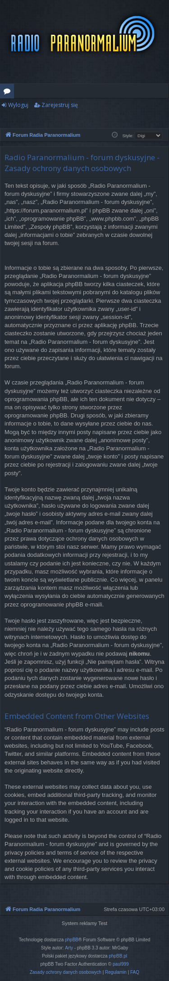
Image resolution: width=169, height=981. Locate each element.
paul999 (121, 964)
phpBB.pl (118, 955)
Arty (69, 947)
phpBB (71, 939)
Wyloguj (18, 105)
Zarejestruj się (59, 105)
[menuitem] (65, 972)
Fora (9, 92)
